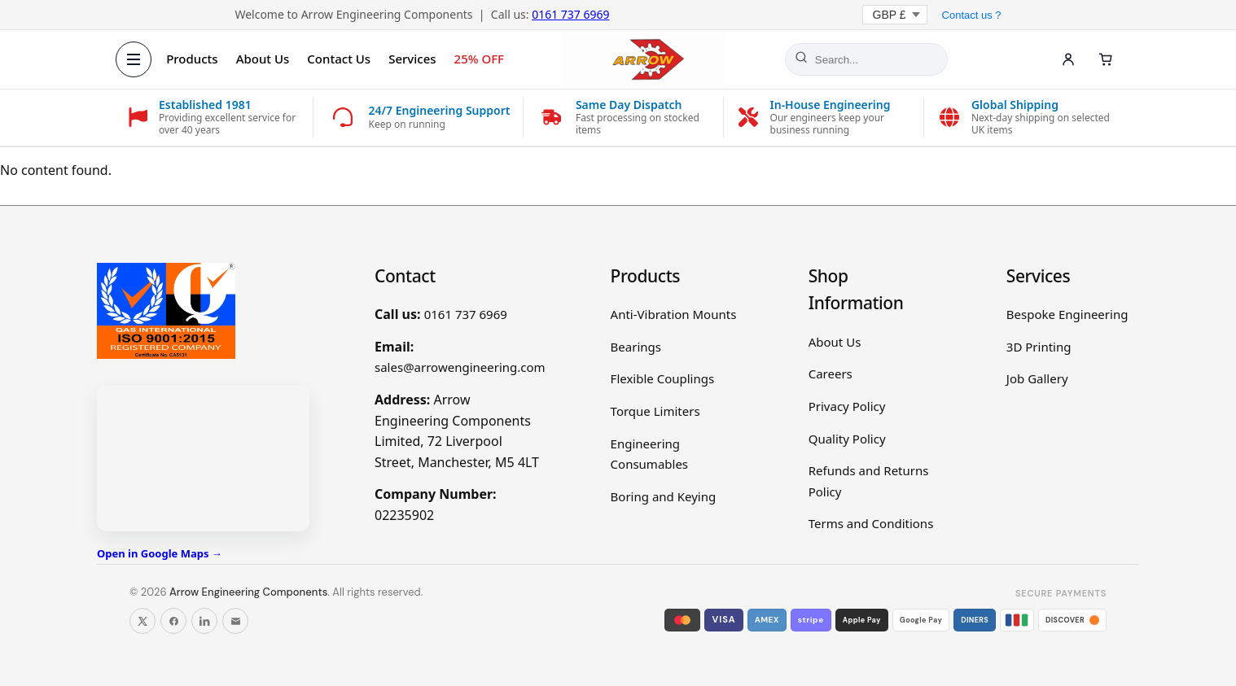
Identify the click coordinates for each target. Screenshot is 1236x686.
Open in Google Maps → (159, 553)
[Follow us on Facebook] (173, 621)
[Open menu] (134, 59)
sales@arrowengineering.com (460, 367)
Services (412, 58)
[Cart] (1105, 59)
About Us (263, 58)
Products (192, 58)
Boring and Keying (664, 496)
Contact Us (339, 58)
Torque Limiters (655, 411)
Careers (830, 373)
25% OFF (479, 58)
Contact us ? (972, 15)
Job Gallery (1037, 378)
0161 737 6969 (570, 14)
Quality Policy (847, 438)
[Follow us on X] (142, 621)
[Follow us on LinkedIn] (204, 621)
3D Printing (1039, 347)
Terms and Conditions (871, 523)
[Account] (1067, 59)
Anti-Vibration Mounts (674, 314)
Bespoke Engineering (1067, 314)
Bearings (636, 347)
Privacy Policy (847, 406)
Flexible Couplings (663, 378)
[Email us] (235, 621)
